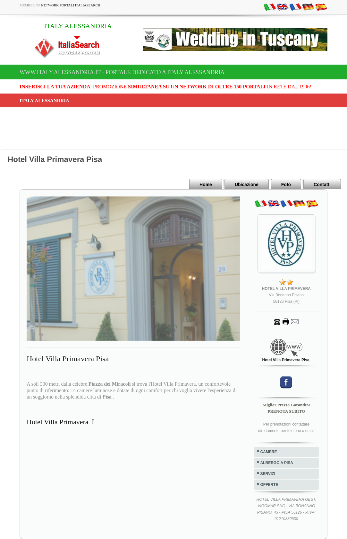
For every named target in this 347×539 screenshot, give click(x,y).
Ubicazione (246, 184)
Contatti (322, 184)
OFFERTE (269, 484)
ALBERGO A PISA (276, 463)
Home (205, 184)
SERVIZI (267, 474)
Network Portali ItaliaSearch (70, 5)
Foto (286, 184)
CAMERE (268, 452)
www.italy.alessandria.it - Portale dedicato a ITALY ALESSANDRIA (122, 72)
